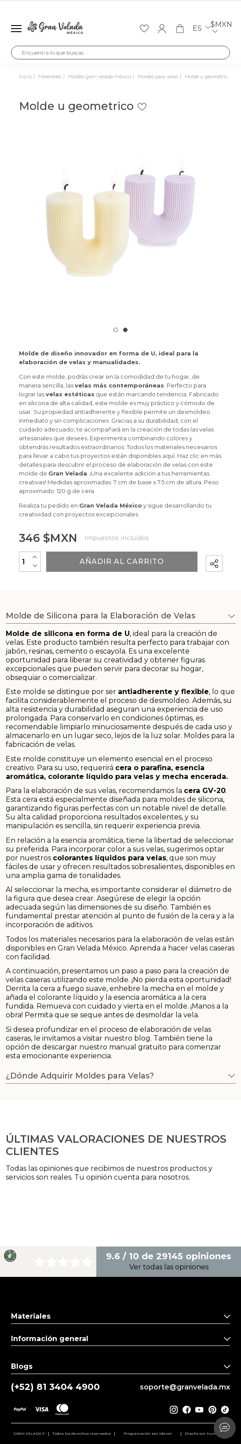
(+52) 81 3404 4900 (55, 1387)
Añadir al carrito (122, 561)
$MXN (221, 29)
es (202, 29)
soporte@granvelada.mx (185, 1387)
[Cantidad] (30, 561)
